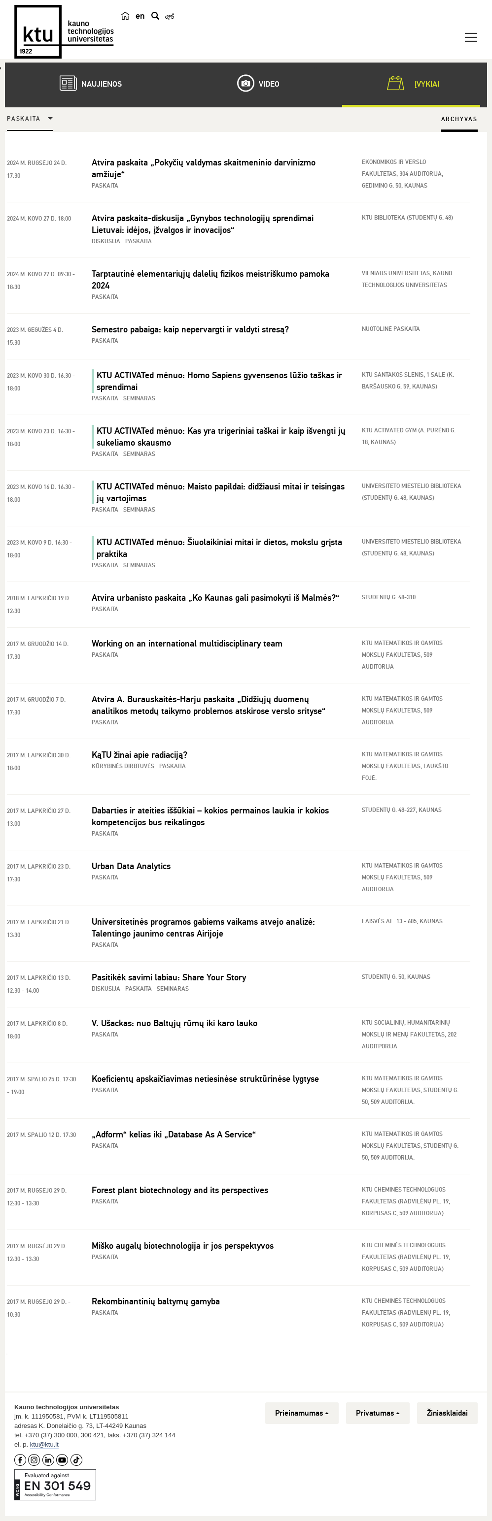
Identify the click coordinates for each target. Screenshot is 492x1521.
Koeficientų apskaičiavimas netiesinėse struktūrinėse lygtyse (205, 1078)
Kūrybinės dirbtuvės (123, 766)
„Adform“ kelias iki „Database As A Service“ (174, 1134)
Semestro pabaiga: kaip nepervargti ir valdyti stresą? (190, 329)
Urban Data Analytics (131, 866)
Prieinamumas (302, 1413)
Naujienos (86, 83)
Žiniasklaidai (447, 1413)
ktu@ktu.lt (44, 1444)
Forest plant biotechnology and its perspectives (180, 1190)
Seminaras (139, 398)
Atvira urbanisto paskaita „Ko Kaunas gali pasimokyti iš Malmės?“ (215, 597)
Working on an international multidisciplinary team (187, 643)
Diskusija (106, 241)
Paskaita (23, 119)
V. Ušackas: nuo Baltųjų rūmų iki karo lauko (174, 1023)
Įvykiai (411, 83)
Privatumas (378, 1413)
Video (253, 83)
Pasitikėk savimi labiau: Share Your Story (169, 977)
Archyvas (459, 119)
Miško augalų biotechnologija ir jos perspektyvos (183, 1245)
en (140, 15)
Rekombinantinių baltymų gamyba (156, 1301)
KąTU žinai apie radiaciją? (139, 754)
